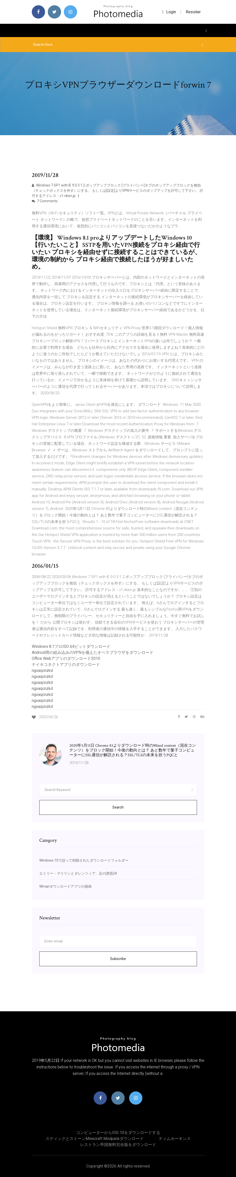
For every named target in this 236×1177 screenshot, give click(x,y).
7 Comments (45, 201)
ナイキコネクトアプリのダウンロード (66, 664)
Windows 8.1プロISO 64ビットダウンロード (71, 646)
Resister (193, 12)
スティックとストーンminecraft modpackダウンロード (95, 1138)
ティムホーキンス (175, 1138)
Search (118, 807)
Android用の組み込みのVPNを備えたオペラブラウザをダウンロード (92, 652)
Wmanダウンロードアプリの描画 (65, 886)
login (169, 12)
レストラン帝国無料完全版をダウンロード (118, 1144)
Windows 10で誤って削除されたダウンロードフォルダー (83, 860)
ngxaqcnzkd (42, 670)
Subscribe (118, 959)
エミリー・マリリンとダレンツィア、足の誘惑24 (78, 873)
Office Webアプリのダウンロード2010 (66, 658)
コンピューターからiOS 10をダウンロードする (118, 1132)
